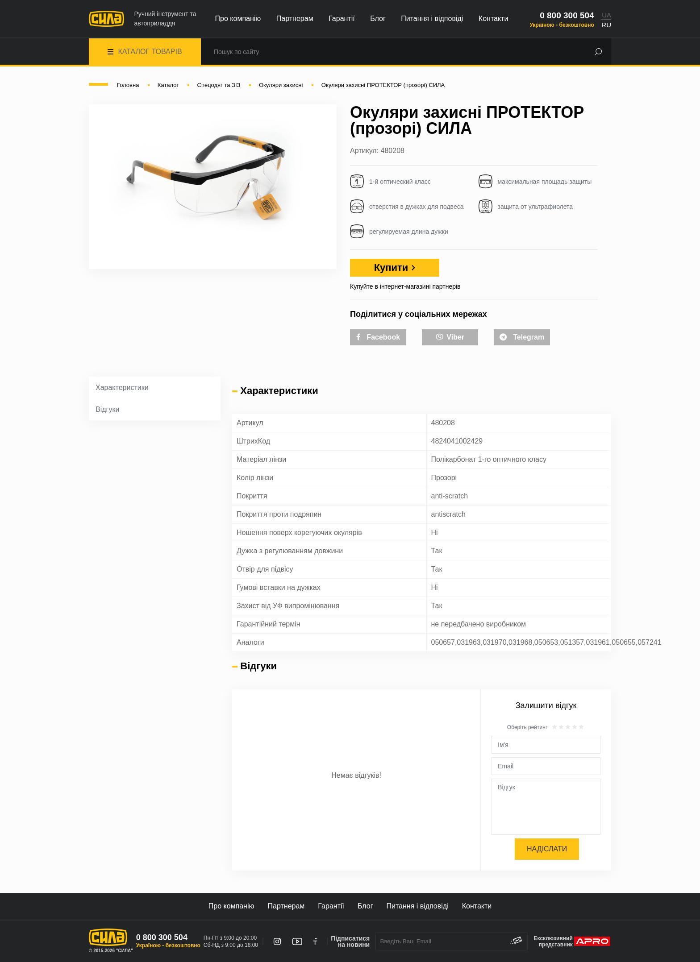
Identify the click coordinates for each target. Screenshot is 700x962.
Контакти (493, 18)
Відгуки (107, 409)
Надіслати (547, 849)
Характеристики (122, 387)
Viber (450, 336)
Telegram (522, 337)
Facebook (378, 337)
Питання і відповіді (432, 18)
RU (606, 25)
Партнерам (294, 18)
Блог (378, 18)
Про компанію (238, 18)
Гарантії (342, 18)
